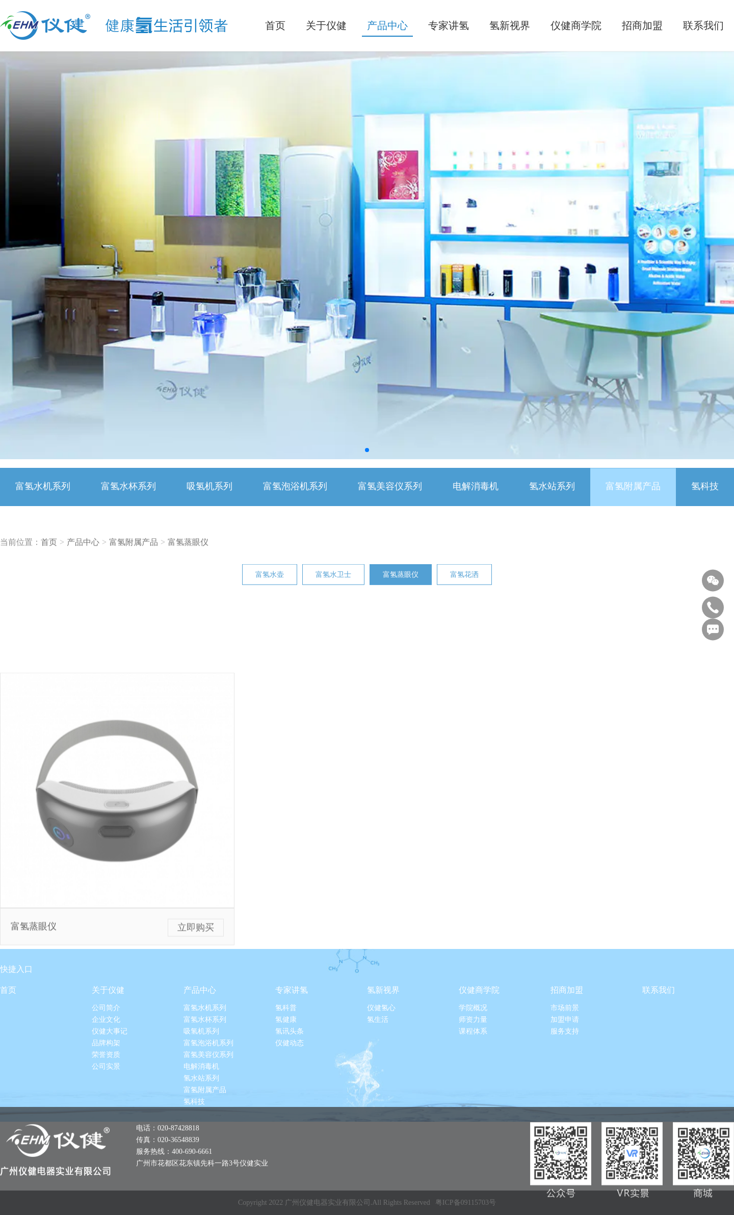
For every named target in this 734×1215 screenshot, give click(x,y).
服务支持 (564, 1093)
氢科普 (286, 1070)
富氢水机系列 (42, 500)
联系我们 (658, 1052)
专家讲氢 (291, 1052)
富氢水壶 (269, 582)
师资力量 (473, 1082)
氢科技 (705, 500)
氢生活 (377, 1082)
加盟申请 (564, 1082)
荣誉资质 (106, 1117)
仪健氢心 (381, 1070)
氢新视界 (383, 1052)
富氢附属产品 (633, 500)
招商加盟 (566, 1052)
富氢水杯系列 (128, 500)
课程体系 (473, 1093)
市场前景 (564, 1070)
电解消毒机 (476, 500)
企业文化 (106, 1082)
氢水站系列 (552, 500)
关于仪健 (108, 1052)
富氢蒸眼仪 (188, 564)
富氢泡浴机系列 (295, 500)
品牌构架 (106, 1105)
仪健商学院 (479, 1052)
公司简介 (106, 1070)
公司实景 (106, 1128)
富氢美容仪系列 (390, 500)
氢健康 (286, 1082)
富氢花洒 (464, 582)
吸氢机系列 (209, 500)
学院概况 (473, 1070)
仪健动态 (289, 1105)
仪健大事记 (109, 1093)
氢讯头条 (289, 1093)
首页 (49, 564)
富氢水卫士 (333, 582)
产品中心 (83, 564)
